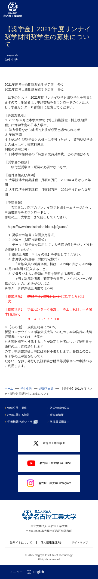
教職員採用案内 (60, 421)
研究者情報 (57, 414)
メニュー (13, 572)
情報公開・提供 (17, 407)
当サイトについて (21, 542)
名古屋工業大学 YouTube (49, 463)
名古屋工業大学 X (49, 443)
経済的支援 (46, 388)
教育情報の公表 (60, 407)
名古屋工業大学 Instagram (49, 483)
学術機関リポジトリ (23, 422)
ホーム (9, 388)
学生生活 (26, 388)
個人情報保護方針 (52, 542)
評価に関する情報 (19, 414)
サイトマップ (79, 542)
